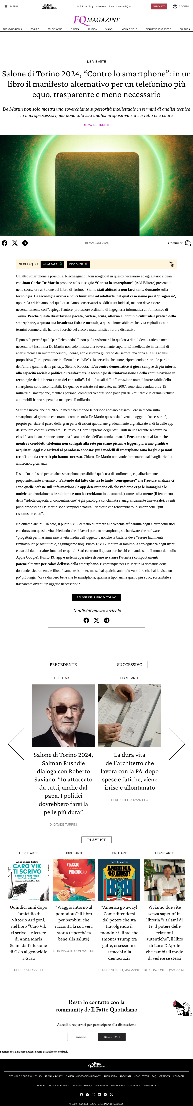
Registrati (112, 1035)
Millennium (101, 6)
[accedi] (181, 6)
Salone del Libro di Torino (96, 597)
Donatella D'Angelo (131, 799)
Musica (92, 29)
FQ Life (35, 29)
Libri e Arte (96, 61)
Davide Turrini (98, 125)
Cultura (185, 29)
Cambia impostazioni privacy (83, 1075)
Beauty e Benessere (158, 29)
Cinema (75, 29)
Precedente (63, 664)
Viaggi (109, 29)
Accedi (81, 1035)
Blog (91, 6)
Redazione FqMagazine (121, 968)
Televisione (55, 29)
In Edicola (82, 6)
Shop (111, 6)
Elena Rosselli (30, 968)
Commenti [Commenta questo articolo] (179, 243)
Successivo (129, 664)
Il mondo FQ (123, 6)
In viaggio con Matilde (75, 949)
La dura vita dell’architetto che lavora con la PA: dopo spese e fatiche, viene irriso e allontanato (130, 770)
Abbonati (159, 6)
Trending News (12, 29)
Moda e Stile (129, 29)
